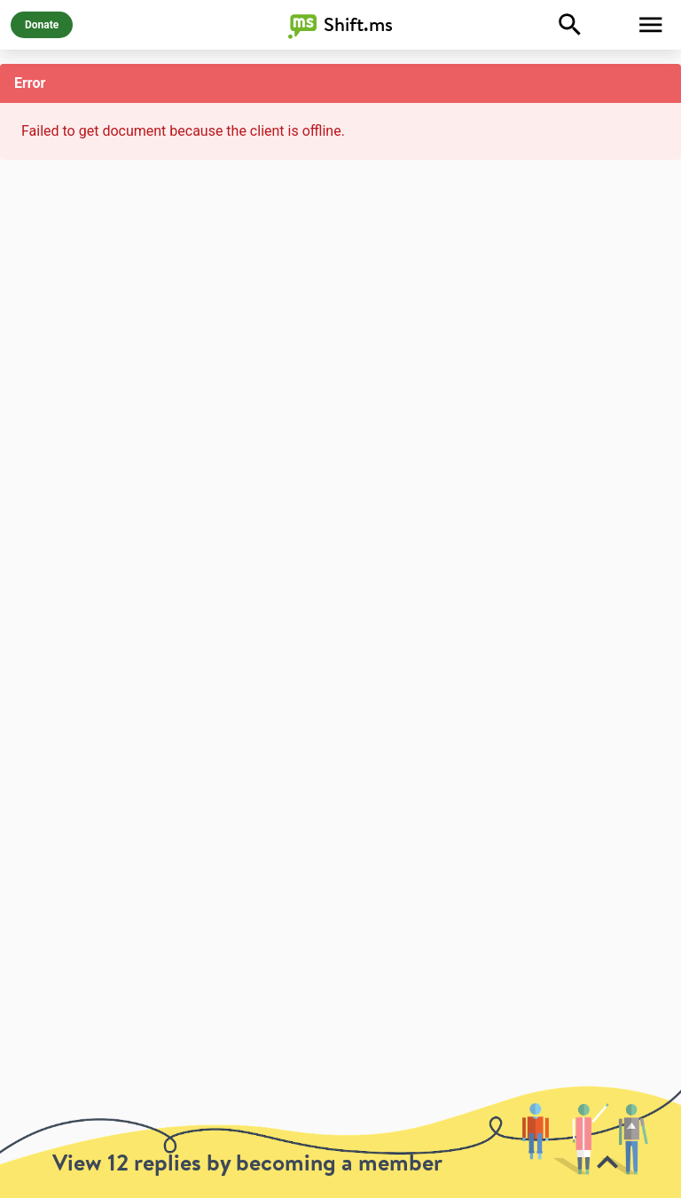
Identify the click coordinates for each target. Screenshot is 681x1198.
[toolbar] (340, 1141)
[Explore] (570, 25)
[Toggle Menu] (651, 25)
